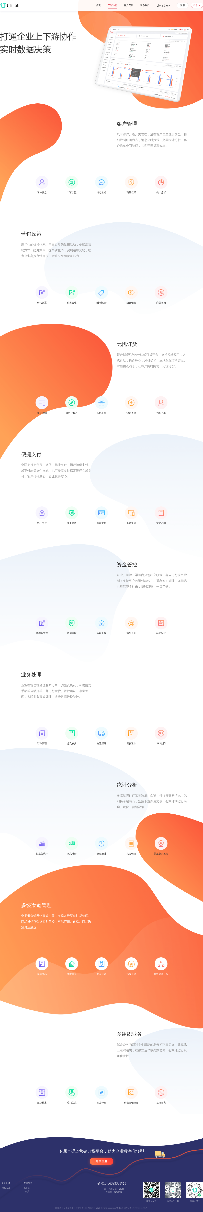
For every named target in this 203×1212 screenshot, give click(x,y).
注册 (182, 5)
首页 (98, 5)
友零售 (27, 1188)
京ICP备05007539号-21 (111, 1208)
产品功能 (112, 5)
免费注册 (101, 1161)
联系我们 (145, 5)
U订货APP (163, 5)
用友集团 (6, 1188)
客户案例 (128, 5)
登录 (195, 5)
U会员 (26, 1191)
